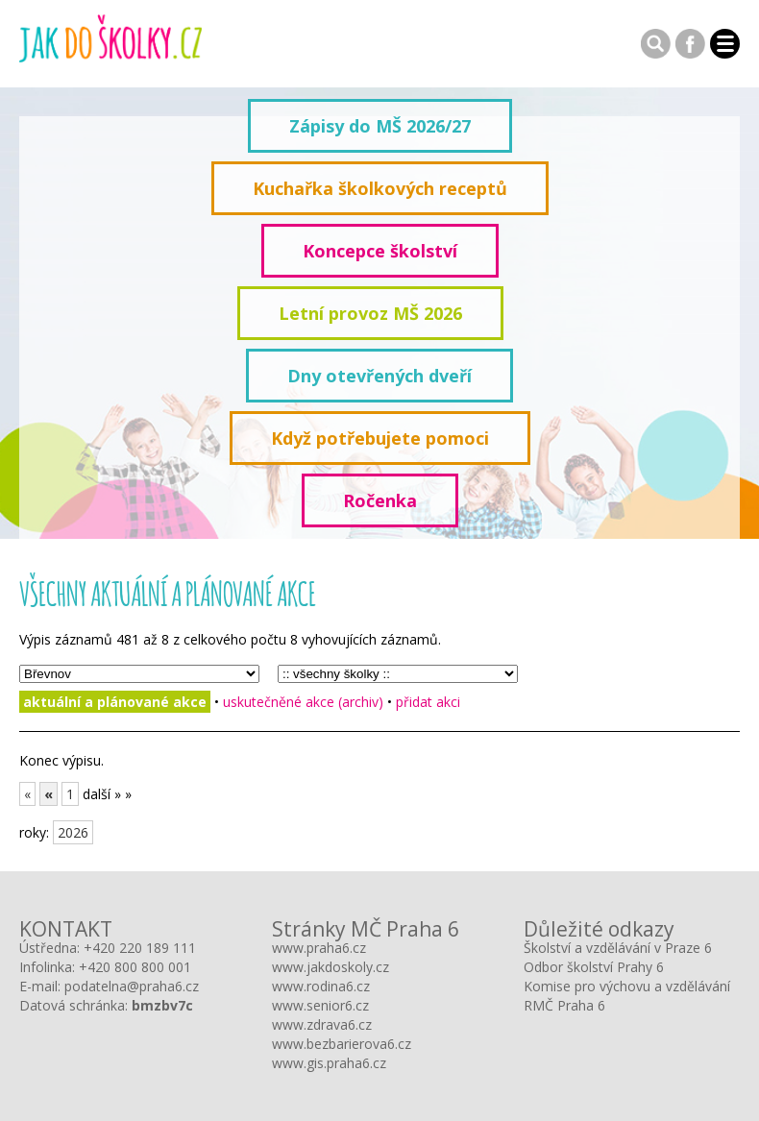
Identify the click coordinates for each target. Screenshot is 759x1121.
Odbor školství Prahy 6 (594, 967)
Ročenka (380, 500)
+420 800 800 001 (135, 967)
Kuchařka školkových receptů (380, 188)
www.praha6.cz (319, 947)
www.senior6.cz (320, 1005)
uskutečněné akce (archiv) (303, 702)
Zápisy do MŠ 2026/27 (380, 125)
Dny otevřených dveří (379, 375)
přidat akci (428, 702)
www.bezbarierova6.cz (341, 1044)
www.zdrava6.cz (322, 1024)
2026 (73, 832)
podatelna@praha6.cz (131, 986)
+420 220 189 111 (140, 947)
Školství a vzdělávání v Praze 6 (618, 947)
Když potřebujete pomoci (380, 438)
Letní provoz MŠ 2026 (370, 313)
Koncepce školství (380, 250)
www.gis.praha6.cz (329, 1063)
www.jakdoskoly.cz (330, 967)
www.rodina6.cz (321, 986)
